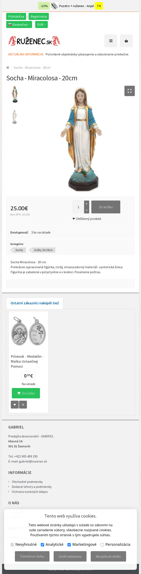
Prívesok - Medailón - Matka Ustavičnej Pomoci (27, 361)
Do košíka (106, 207)
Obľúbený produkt (88, 219)
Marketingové (81, 544)
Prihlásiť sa (16, 16)
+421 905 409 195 (26, 456)
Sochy (19, 250)
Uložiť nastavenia (70, 556)
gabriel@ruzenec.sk (33, 461)
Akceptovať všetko (108, 556)
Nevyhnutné (24, 544)
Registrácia (39, 16)
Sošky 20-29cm (43, 250)
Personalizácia (115, 544)
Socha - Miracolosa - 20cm (32, 67)
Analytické (52, 544)
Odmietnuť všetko (32, 556)
